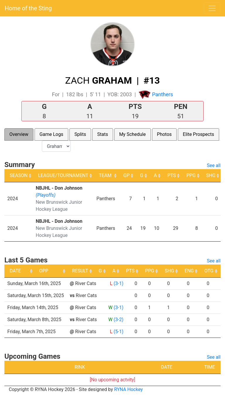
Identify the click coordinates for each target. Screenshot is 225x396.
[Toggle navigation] (212, 8)
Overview (18, 134)
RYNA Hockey (128, 389)
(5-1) (118, 331)
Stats (102, 134)
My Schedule (132, 134)
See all (214, 165)
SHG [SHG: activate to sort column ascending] (211, 175)
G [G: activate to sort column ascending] (141, 175)
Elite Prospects (198, 134)
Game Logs (51, 134)
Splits (80, 134)
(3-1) (118, 283)
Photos (164, 134)
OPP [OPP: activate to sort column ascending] (76, 271)
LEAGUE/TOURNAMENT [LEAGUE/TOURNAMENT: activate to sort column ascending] (63, 175)
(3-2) (118, 319)
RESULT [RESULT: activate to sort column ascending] (113, 271)
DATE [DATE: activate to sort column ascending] (15, 271)
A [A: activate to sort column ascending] (155, 175)
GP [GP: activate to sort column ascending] (126, 175)
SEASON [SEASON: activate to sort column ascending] (19, 175)
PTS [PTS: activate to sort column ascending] (171, 175)
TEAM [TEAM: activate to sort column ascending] (105, 175)
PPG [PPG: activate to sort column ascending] (190, 175)
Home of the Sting (28, 8)
